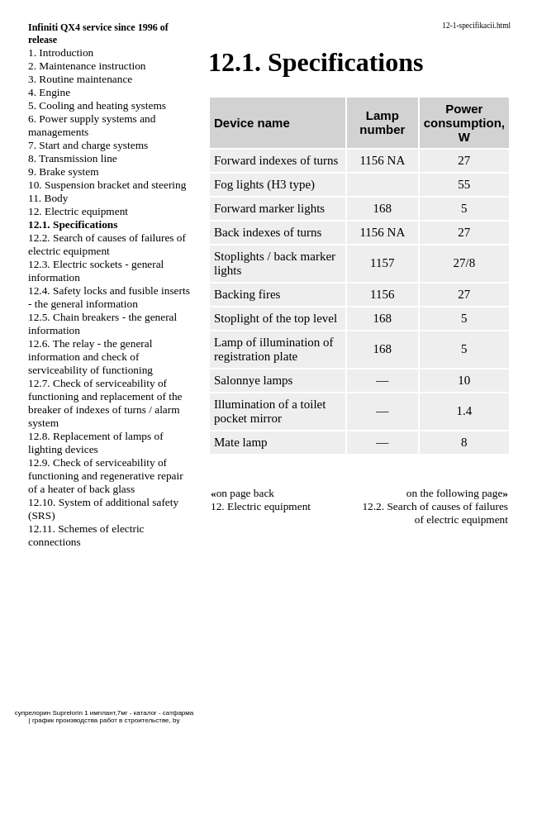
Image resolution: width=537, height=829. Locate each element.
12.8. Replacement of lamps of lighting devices (96, 442)
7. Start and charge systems (88, 145)
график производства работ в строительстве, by (105, 720)
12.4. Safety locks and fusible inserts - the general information (109, 297)
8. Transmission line (72, 158)
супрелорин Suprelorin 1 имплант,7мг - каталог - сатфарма (104, 713)
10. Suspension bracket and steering (107, 185)
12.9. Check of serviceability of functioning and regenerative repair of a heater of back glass (105, 475)
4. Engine (49, 92)
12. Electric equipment (78, 211)
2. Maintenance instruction (87, 66)
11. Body (48, 198)
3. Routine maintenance (80, 79)
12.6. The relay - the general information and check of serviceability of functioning (90, 356)
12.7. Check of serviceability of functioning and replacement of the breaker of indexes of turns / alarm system (105, 403)
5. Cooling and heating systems (97, 105)
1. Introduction (60, 52)
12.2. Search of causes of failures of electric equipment (107, 244)
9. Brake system (63, 171)
